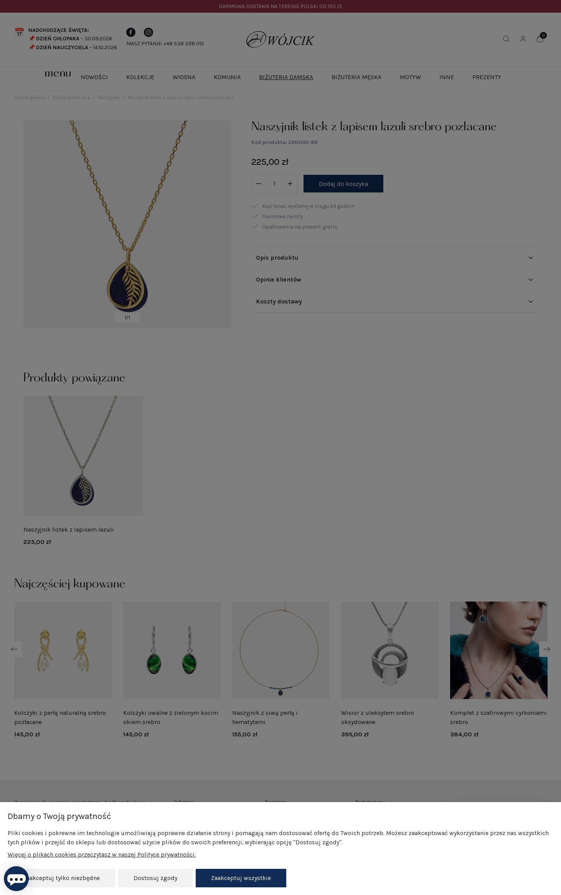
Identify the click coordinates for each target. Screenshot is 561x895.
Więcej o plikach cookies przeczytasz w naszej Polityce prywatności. (102, 855)
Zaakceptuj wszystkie (241, 878)
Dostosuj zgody (155, 878)
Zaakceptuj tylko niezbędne (61, 878)
